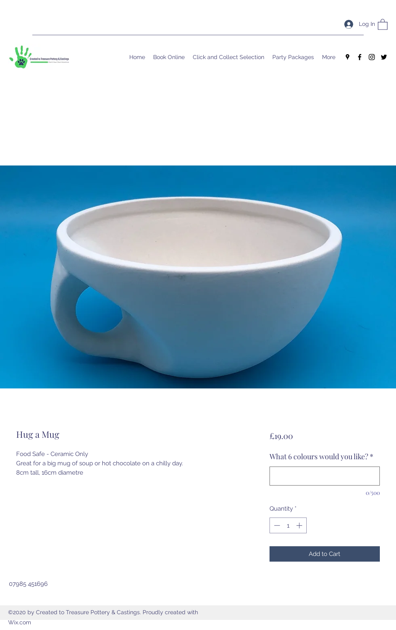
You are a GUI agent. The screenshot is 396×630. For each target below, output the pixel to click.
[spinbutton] (288, 525)
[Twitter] (384, 57)
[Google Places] (347, 57)
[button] (383, 24)
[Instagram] (372, 57)
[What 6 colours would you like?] (324, 476)
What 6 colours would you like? (321, 456)
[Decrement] (276, 525)
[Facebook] (360, 57)
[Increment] (300, 525)
